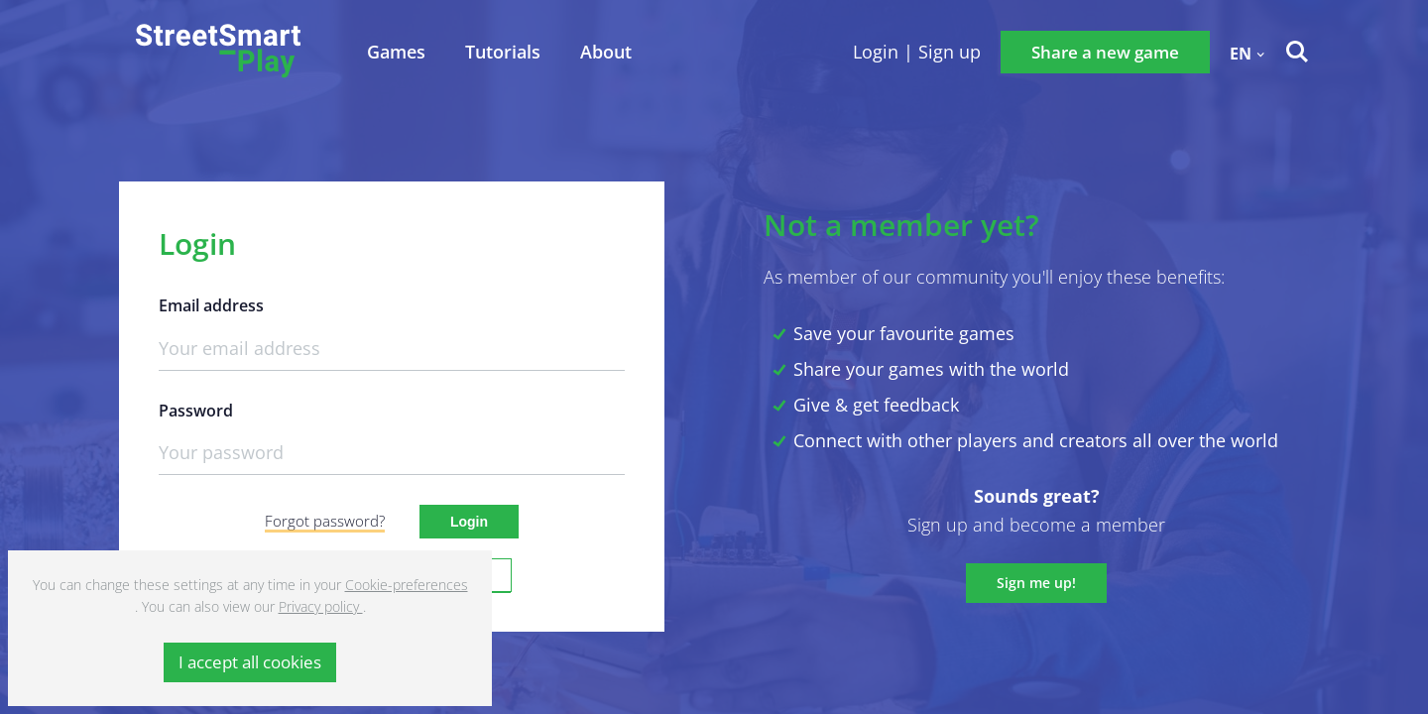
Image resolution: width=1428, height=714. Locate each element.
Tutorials (502, 51)
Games (396, 51)
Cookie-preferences (406, 584)
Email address (211, 306)
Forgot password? (325, 521)
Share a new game (1105, 52)
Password (196, 411)
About (606, 51)
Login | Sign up (917, 51)
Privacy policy (321, 606)
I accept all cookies (249, 662)
